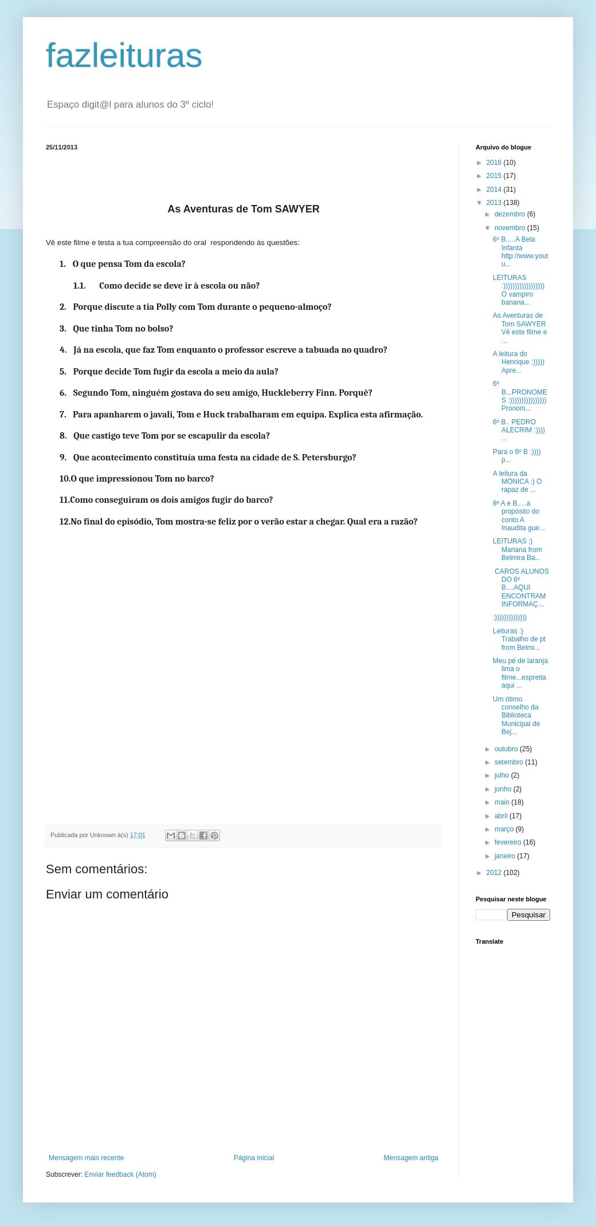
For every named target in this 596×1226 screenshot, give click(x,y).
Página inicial (254, 1158)
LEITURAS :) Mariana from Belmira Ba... (517, 549)
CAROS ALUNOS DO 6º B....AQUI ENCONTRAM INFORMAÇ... (521, 588)
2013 (495, 203)
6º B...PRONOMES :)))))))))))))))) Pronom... (520, 396)
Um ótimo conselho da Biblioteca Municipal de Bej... (516, 715)
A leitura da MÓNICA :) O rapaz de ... (517, 482)
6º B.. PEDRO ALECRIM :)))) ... (519, 430)
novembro (511, 228)
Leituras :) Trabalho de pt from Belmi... (519, 639)
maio (503, 802)
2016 (495, 163)
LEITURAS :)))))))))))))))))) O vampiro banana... (518, 290)
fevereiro (509, 842)
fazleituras (124, 55)
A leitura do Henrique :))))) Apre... (518, 362)
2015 (495, 176)
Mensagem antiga (411, 1158)
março (505, 829)
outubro (507, 749)
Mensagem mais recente (86, 1158)
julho (503, 775)
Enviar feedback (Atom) (120, 1174)
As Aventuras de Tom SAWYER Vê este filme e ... (520, 328)
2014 (495, 190)
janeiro (506, 856)
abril (502, 816)
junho (504, 789)
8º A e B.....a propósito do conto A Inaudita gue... (519, 515)
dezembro (511, 214)
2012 (495, 873)
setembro (510, 762)
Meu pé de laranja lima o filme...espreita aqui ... (520, 673)
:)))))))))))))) (510, 617)
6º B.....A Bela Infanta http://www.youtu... (520, 251)
